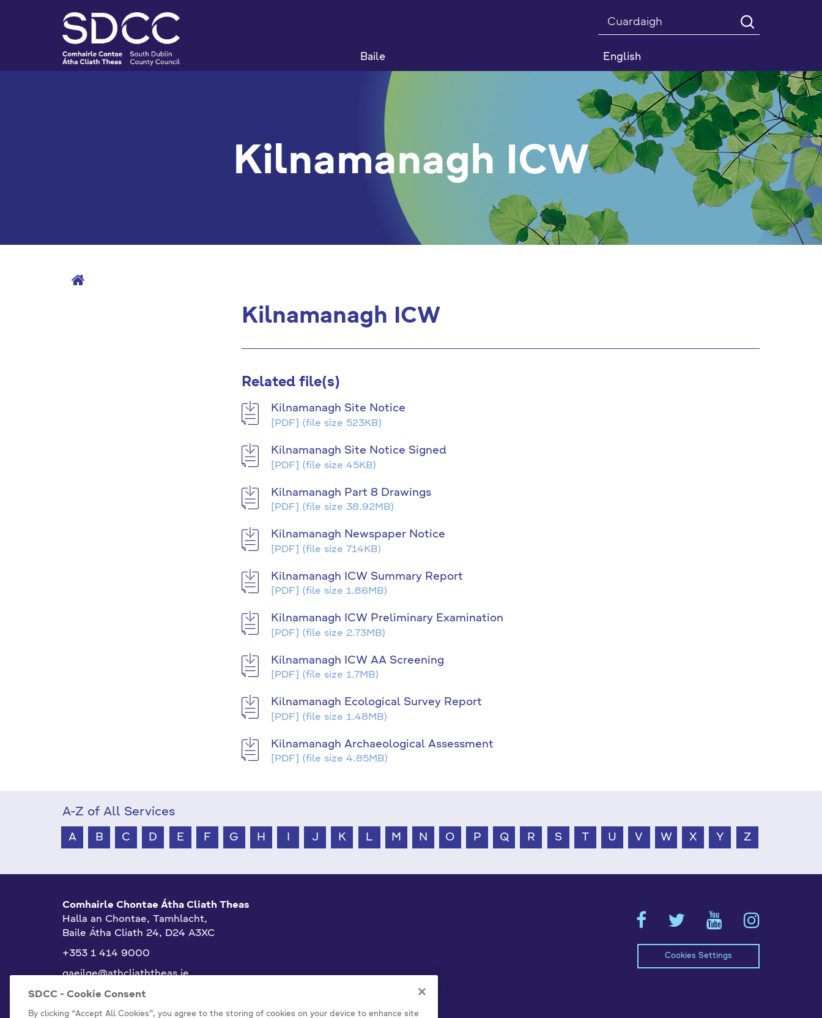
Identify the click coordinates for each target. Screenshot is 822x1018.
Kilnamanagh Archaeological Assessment (382, 744)
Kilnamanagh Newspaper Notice (358, 534)
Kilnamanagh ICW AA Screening (357, 660)
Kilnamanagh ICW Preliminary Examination (387, 618)
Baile (372, 57)
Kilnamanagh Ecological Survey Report (376, 702)
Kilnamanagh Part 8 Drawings (351, 492)
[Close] (422, 1007)
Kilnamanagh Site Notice (338, 408)
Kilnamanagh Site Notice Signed (358, 450)
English (622, 57)
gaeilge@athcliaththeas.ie (125, 974)
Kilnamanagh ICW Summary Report (367, 576)
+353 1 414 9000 (106, 954)
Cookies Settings (698, 956)
